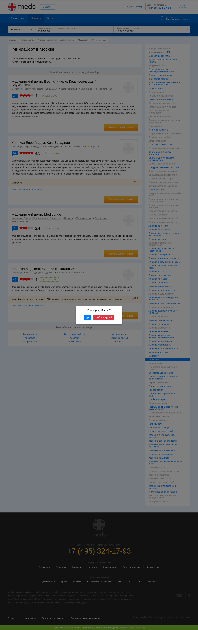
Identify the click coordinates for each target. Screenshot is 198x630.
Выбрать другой (104, 317)
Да (87, 317)
